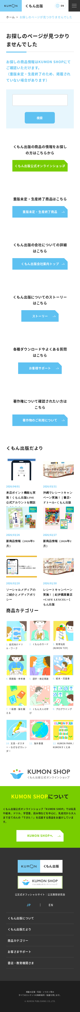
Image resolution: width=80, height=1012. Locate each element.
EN (62, 5)
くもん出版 (34, 5)
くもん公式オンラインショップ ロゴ (40, 774)
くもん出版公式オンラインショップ (40, 882)
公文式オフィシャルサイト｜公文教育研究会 (40, 894)
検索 (40, 118)
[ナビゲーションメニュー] (74, 5)
